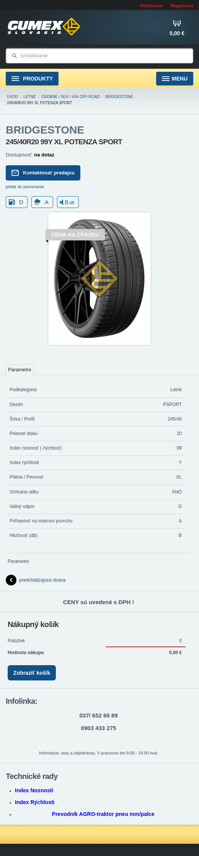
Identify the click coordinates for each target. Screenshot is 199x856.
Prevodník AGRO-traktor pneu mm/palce (103, 814)
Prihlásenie (151, 5)
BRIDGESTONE (119, 97)
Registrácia (182, 5)
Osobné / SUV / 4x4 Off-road (70, 97)
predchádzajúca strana (35, 580)
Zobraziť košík (31, 673)
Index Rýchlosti (37, 802)
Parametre (19, 369)
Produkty (32, 79)
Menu (175, 79)
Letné (29, 97)
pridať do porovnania (25, 186)
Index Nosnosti (36, 790)
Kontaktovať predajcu (43, 173)
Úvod (12, 97)
